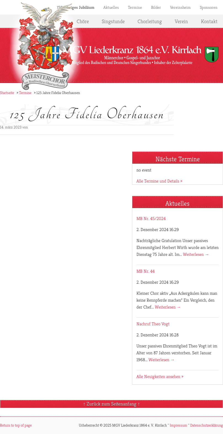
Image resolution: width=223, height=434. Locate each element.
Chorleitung (150, 21)
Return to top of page (16, 425)
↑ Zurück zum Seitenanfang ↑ (111, 404)
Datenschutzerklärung (206, 425)
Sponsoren (208, 7)
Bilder (156, 7)
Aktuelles (111, 7)
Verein (181, 21)
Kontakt (209, 21)
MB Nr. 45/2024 (151, 218)
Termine (135, 7)
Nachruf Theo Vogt (153, 324)
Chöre (83, 21)
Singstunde (113, 21)
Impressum (178, 425)
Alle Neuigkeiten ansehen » (159, 376)
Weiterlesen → (196, 254)
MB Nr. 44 (145, 271)
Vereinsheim (180, 7)
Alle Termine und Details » (159, 181)
